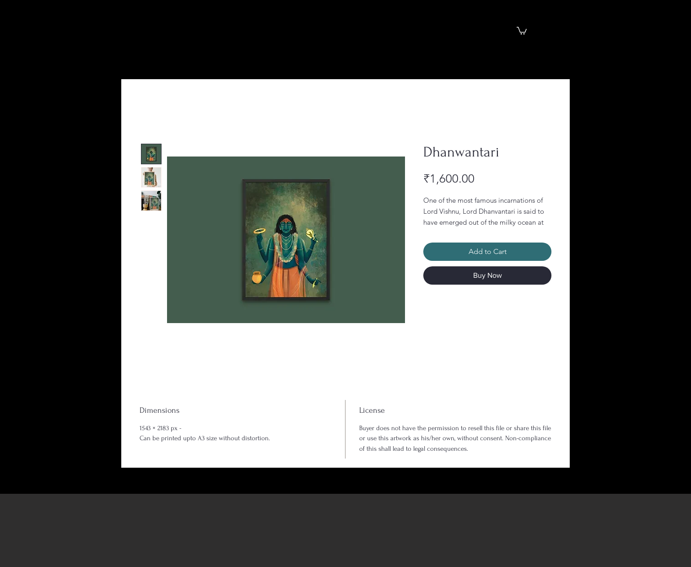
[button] (522, 30)
